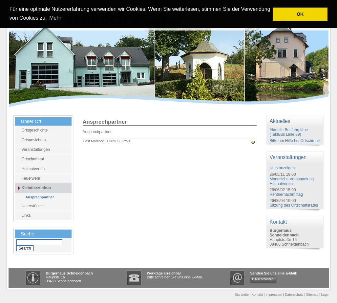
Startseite (242, 294)
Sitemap (312, 294)
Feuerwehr (31, 178)
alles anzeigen (282, 168)
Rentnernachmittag (286, 194)
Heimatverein (33, 169)
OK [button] (300, 14)
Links (26, 215)
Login (325, 294)
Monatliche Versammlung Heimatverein (292, 181)
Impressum (273, 294)
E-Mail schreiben (262, 279)
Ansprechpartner (40, 197)
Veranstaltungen (36, 149)
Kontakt (257, 294)
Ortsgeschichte (35, 130)
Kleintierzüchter (37, 188)
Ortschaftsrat (33, 159)
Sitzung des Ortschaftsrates (294, 205)
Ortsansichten (34, 140)
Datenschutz (294, 294)
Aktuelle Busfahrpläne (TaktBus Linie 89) (289, 132)
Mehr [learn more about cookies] (55, 18)
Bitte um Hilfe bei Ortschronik (295, 140)
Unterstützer (32, 206)
